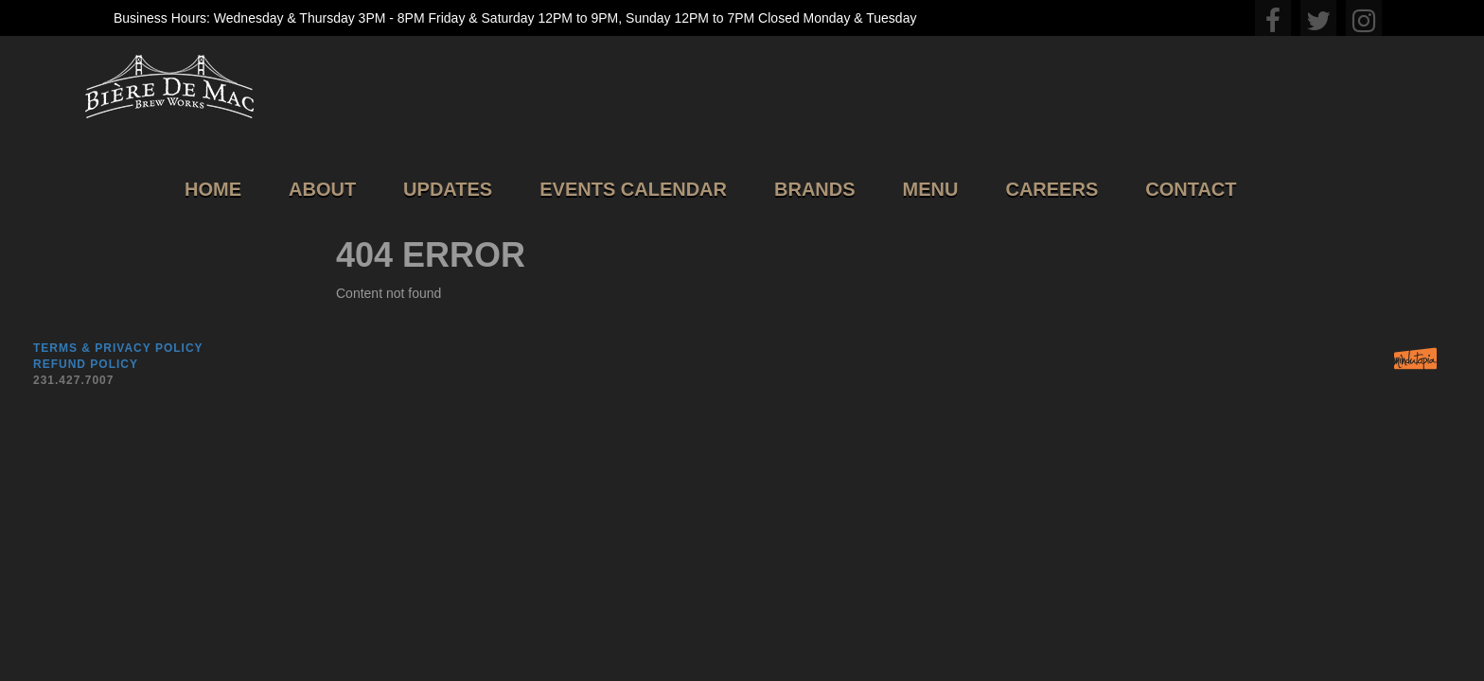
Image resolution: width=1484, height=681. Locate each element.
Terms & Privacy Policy (118, 348)
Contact (1190, 189)
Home (213, 189)
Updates (447, 189)
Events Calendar (633, 189)
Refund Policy (85, 364)
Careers (1051, 189)
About (322, 189)
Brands (815, 189)
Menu (931, 189)
